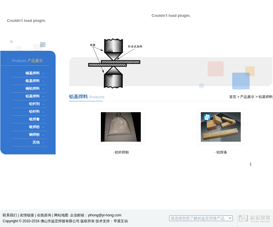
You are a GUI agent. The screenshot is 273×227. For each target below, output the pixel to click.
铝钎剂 (34, 104)
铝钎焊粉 (122, 152)
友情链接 (27, 215)
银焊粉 (34, 127)
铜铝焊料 (32, 88)
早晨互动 (121, 221)
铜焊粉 (34, 135)
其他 (36, 142)
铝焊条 (222, 152)
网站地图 (61, 215)
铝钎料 (34, 112)
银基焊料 (32, 81)
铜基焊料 (32, 73)
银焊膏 (34, 119)
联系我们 (10, 215)
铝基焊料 (32, 96)
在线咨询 (44, 215)
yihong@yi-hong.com (104, 215)
